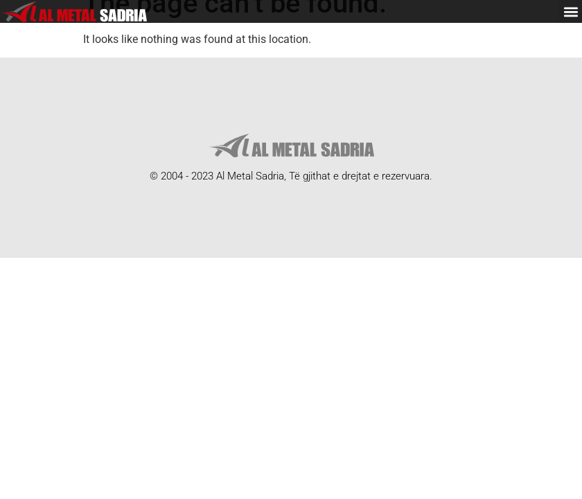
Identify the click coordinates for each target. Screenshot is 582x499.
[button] (570, 11)
